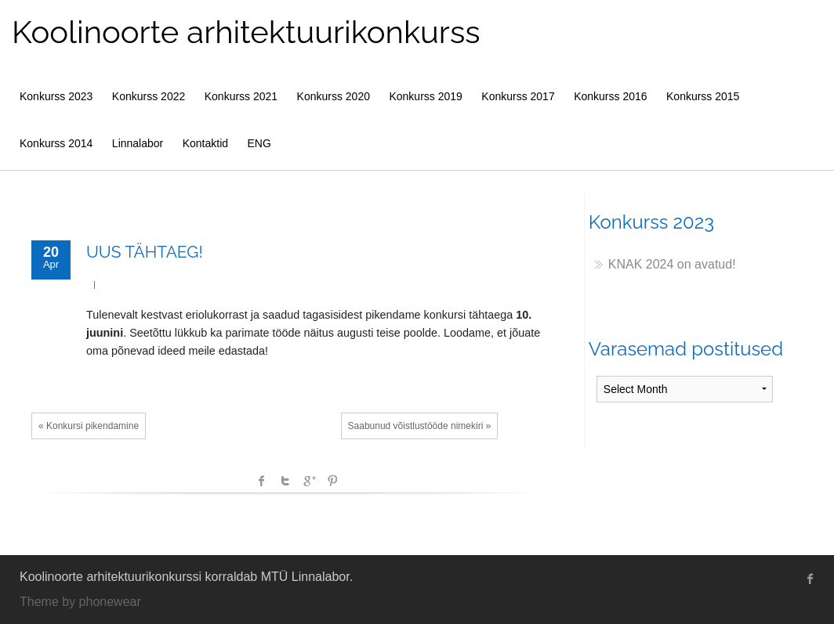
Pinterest (332, 480)
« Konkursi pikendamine (88, 425)
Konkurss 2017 (517, 96)
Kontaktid (205, 143)
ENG (259, 143)
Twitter (285, 480)
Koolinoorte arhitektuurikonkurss (246, 31)
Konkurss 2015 (702, 96)
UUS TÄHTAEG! (144, 252)
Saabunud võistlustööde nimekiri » (419, 425)
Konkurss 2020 (333, 96)
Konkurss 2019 (425, 96)
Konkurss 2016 (610, 96)
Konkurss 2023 (56, 96)
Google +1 (309, 480)
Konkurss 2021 (241, 96)
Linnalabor (137, 143)
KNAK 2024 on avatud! (672, 264)
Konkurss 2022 (148, 96)
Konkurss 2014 (56, 143)
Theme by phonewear (80, 601)
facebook (262, 480)
